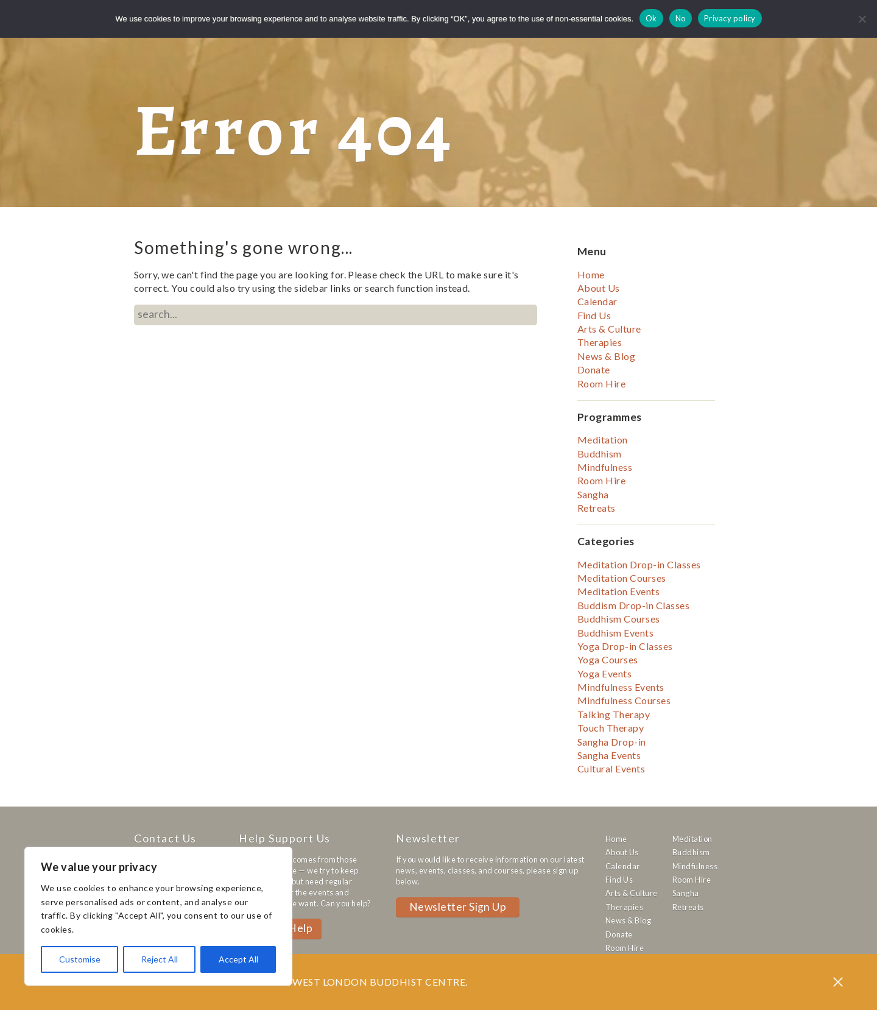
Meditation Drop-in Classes (638, 564)
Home (591, 274)
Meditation (602, 439)
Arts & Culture (609, 328)
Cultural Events (611, 768)
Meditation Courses (621, 578)
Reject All (159, 959)
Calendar (597, 301)
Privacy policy (730, 18)
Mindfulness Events (620, 687)
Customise (79, 959)
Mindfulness (604, 467)
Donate (593, 369)
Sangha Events (609, 755)
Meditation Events (618, 591)
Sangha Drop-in (611, 741)
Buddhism (599, 453)
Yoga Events (604, 673)
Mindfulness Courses (624, 700)
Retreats (596, 508)
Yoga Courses (607, 659)
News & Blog (606, 356)
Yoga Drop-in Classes (625, 646)
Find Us (594, 315)
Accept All (238, 959)
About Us (598, 288)
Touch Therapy (610, 727)
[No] (862, 19)
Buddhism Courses (618, 618)
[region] (158, 916)
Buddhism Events (615, 632)
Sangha (593, 494)
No (680, 18)
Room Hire (601, 383)
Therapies (599, 342)
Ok (651, 18)
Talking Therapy (613, 714)
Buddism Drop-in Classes (633, 605)
